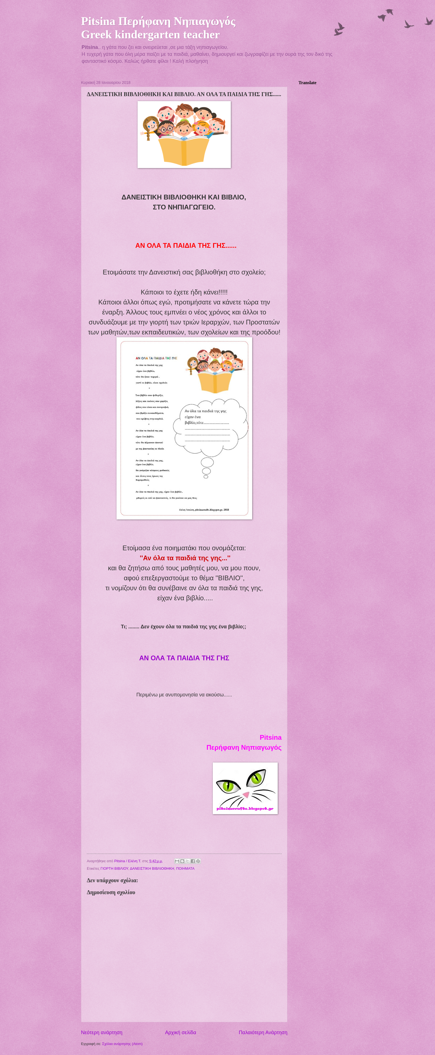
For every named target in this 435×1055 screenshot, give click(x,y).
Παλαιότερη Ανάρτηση (263, 1032)
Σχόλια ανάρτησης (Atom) (122, 1044)
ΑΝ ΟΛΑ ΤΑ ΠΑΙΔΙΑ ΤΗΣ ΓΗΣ (184, 658)
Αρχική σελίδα (180, 1032)
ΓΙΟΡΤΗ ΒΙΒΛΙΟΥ (114, 868)
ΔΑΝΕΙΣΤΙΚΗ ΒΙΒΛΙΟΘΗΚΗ (152, 868)
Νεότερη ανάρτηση (101, 1032)
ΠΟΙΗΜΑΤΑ (185, 868)
